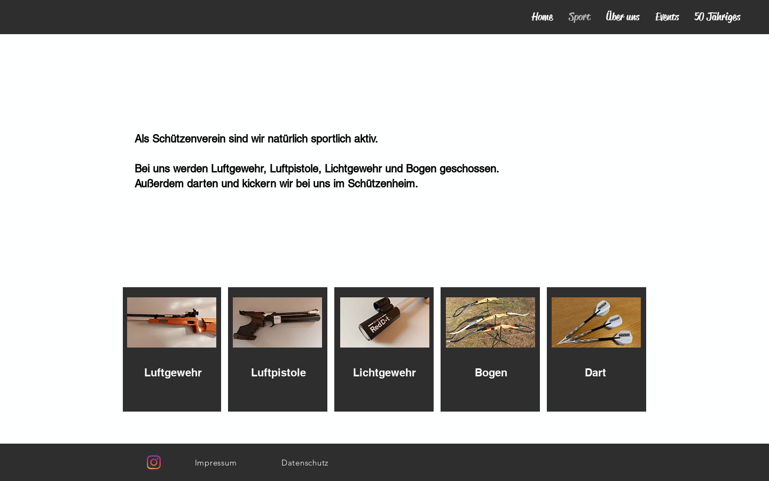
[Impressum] (216, 462)
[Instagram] (154, 462)
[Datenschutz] (305, 462)
